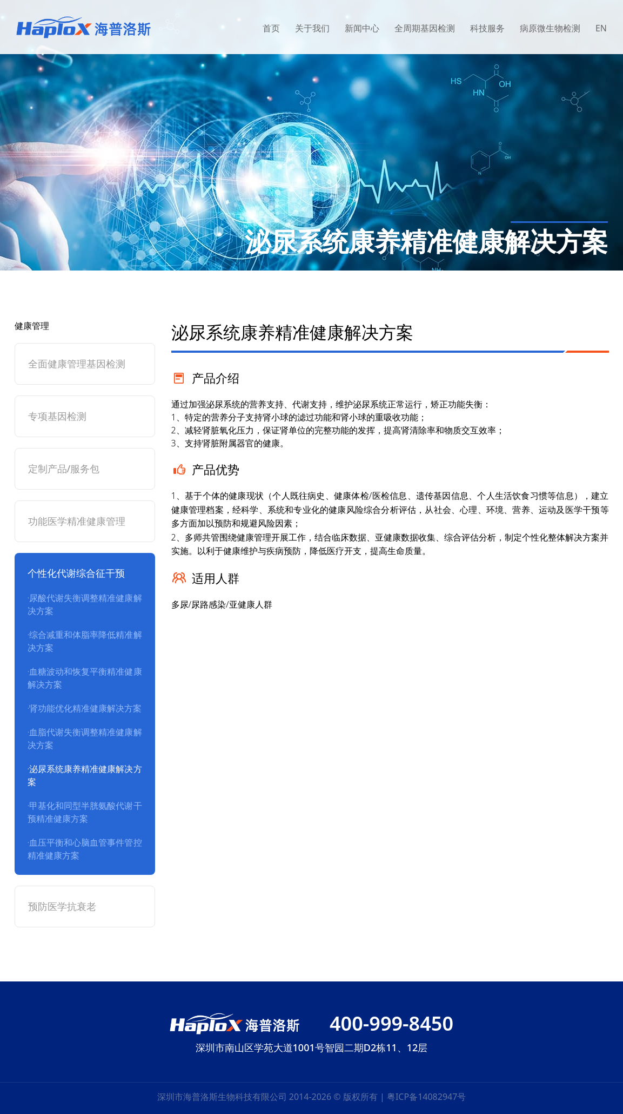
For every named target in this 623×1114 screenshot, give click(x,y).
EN (601, 28)
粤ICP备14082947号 (426, 1097)
